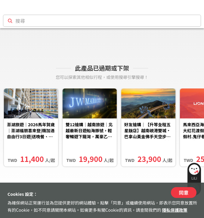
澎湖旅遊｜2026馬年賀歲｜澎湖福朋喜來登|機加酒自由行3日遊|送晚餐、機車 (31, 131)
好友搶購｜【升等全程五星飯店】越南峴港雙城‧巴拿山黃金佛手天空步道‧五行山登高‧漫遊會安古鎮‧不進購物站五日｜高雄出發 (147, 131)
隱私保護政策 (174, 210)
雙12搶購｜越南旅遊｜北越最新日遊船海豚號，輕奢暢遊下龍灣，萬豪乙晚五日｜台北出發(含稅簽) (89, 131)
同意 (183, 192)
